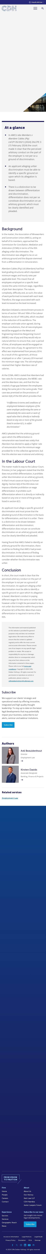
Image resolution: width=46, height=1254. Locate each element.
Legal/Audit (38, 1237)
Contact (5, 1202)
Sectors (5, 1216)
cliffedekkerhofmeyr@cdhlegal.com (21, 681)
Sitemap (37, 1240)
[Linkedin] (25, 1245)
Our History (28, 1195)
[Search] (42, 8)
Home (4, 1191)
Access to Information (11, 1237)
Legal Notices (26, 1237)
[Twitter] (17, 1245)
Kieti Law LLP (29, 1198)
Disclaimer (22, 1240)
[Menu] (36, 8)
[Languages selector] (36, 2)
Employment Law (10, 798)
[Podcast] (33, 1245)
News (4, 1226)
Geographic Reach (9, 1223)
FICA (30, 1240)
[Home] (9, 9)
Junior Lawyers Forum (33, 1205)
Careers (5, 1198)
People (4, 1195)
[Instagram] (21, 1245)
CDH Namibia (29, 1202)
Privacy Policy (10, 1240)
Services (5, 1219)
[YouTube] (29, 1245)
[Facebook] (13, 1245)
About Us (27, 1191)
